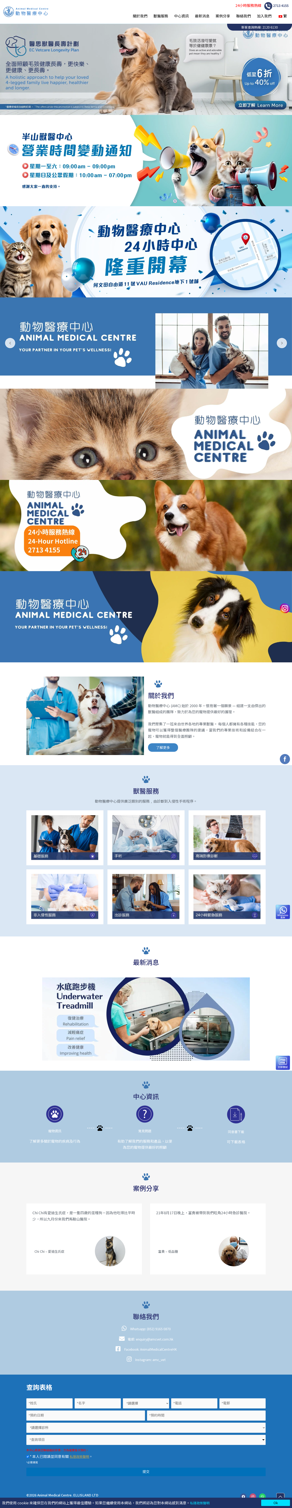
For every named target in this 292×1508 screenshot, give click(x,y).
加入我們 (264, 15)
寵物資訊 (54, 1130)
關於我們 (140, 15)
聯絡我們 (243, 15)
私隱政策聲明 (201, 1502)
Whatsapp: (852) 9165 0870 (150, 1328)
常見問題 (144, 1130)
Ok (276, 1502)
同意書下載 (236, 1131)
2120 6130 (270, 27)
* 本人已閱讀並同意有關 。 (60, 1456)
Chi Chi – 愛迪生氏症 (51, 1251)
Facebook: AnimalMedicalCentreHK (150, 1349)
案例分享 (223, 15)
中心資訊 (181, 15)
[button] (162, 747)
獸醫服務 (161, 15)
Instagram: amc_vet (150, 1359)
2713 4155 (276, 6)
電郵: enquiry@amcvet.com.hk (150, 1339)
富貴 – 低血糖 (169, 1251)
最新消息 (202, 15)
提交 (146, 1472)
